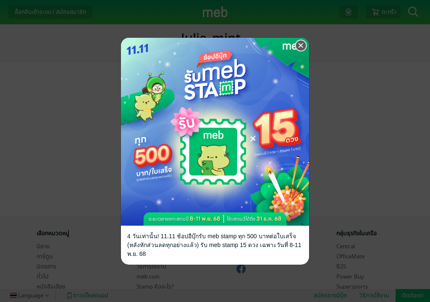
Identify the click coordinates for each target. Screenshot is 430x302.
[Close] (301, 45)
